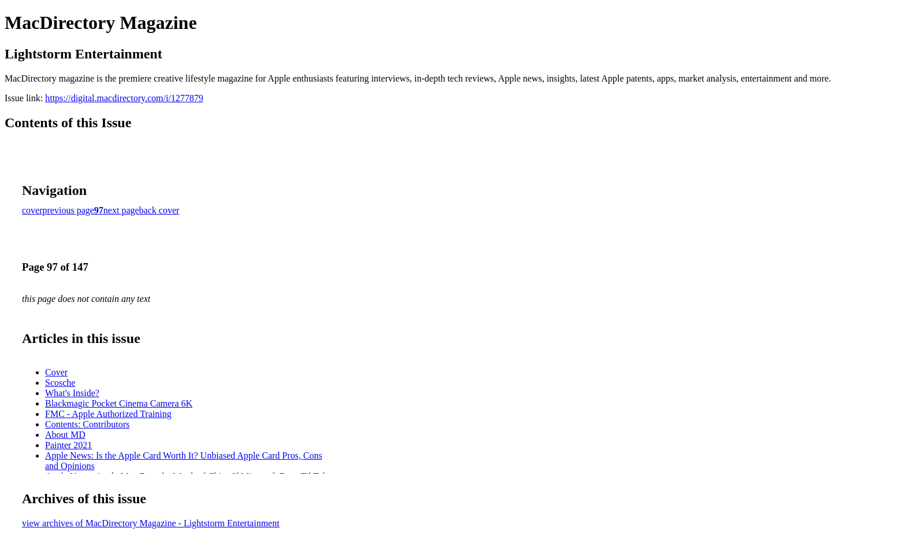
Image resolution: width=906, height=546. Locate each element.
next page (121, 210)
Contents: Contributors (87, 424)
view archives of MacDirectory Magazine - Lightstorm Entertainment (151, 523)
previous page (68, 210)
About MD (65, 435)
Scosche (60, 383)
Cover (56, 372)
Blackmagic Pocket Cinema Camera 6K (118, 403)
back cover (159, 210)
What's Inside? (72, 393)
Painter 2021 (68, 445)
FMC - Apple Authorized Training (108, 414)
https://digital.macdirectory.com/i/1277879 (124, 98)
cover (32, 210)
